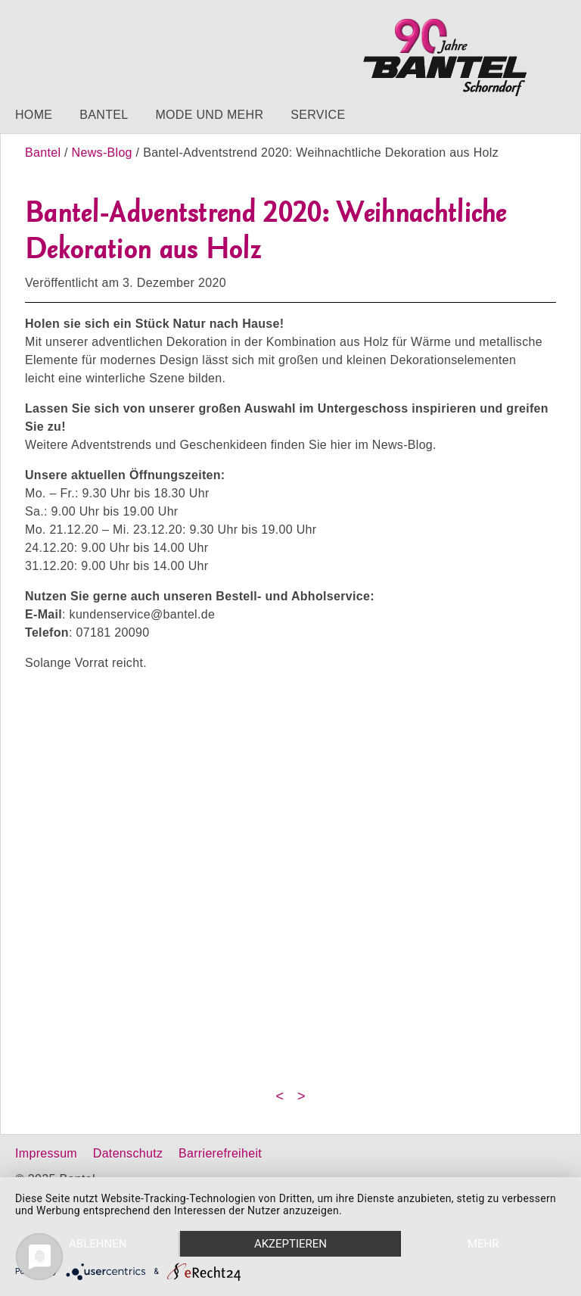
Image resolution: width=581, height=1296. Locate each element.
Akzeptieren (290, 1244)
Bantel (103, 114)
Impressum (46, 1153)
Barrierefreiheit (220, 1153)
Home (33, 114)
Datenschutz (128, 1153)
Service (317, 114)
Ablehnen (97, 1244)
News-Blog (102, 152)
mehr (483, 1244)
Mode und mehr (209, 114)
